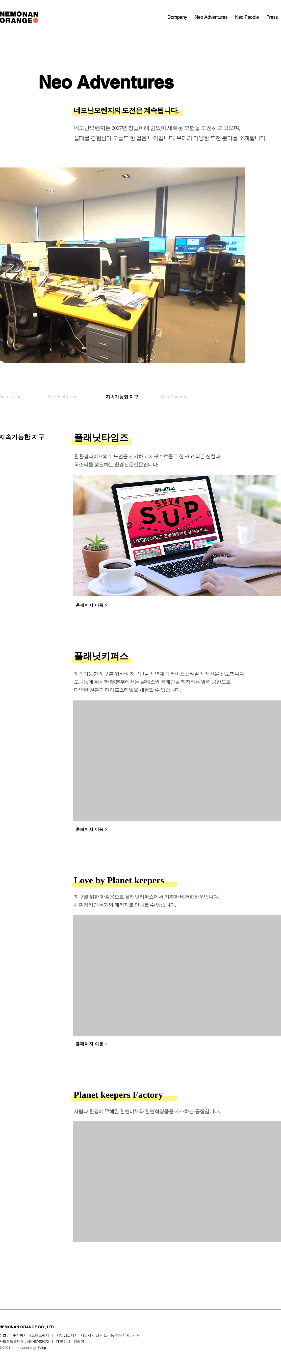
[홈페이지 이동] (92, 605)
